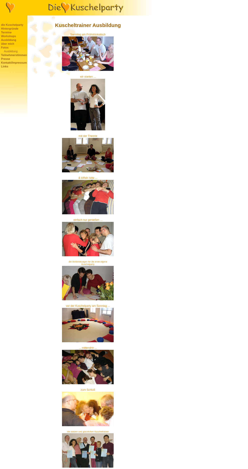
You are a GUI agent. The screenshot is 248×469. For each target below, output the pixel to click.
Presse (5, 58)
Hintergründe (9, 28)
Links (4, 66)
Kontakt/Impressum (14, 62)
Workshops (8, 36)
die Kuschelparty (12, 24)
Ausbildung (8, 40)
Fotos (5, 47)
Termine (6, 32)
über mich (7, 43)
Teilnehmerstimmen (14, 55)
